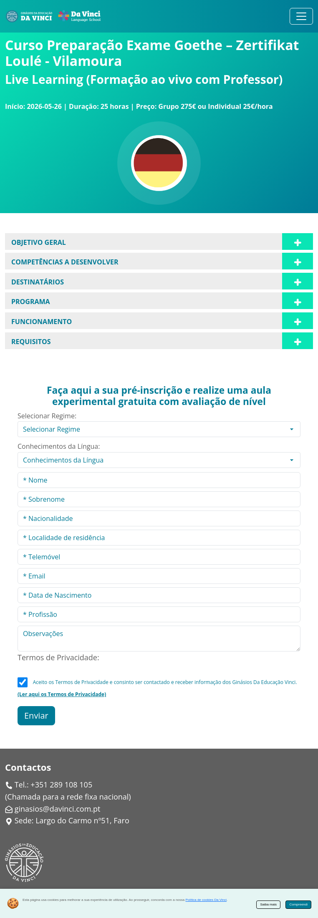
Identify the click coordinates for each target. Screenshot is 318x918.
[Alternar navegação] (301, 16)
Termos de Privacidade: (58, 657)
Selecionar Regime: (47, 415)
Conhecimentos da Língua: (59, 446)
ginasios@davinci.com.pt (58, 809)
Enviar (36, 715)
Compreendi (298, 904)
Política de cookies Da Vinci (206, 900)
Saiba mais (268, 904)
